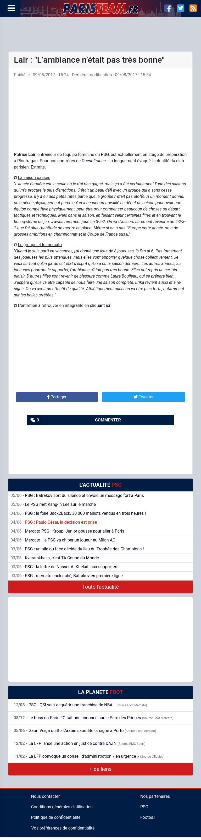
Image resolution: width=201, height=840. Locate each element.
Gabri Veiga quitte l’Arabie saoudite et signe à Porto (85, 730)
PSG (144, 806)
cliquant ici (100, 305)
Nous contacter (45, 796)
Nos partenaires (155, 796)
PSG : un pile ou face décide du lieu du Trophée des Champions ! (77, 548)
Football (147, 817)
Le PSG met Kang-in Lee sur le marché (53, 504)
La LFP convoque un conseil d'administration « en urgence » (89, 756)
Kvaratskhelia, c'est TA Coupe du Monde (54, 557)
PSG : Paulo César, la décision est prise (53, 522)
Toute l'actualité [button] (100, 587)
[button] (57, 397)
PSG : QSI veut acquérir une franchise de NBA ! (80, 704)
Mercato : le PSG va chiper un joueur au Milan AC (62, 540)
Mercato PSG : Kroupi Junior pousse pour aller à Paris (67, 531)
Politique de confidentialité (56, 817)
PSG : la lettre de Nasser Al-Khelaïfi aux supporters (64, 566)
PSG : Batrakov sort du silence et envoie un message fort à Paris (77, 495)
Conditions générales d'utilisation (62, 806)
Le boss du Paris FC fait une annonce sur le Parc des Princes (94, 717)
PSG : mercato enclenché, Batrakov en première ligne (66, 575)
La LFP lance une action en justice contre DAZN (80, 743)
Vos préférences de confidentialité (63, 828)
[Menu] (11, 8)
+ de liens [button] (101, 769)
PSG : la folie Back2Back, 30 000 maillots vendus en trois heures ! (78, 513)
